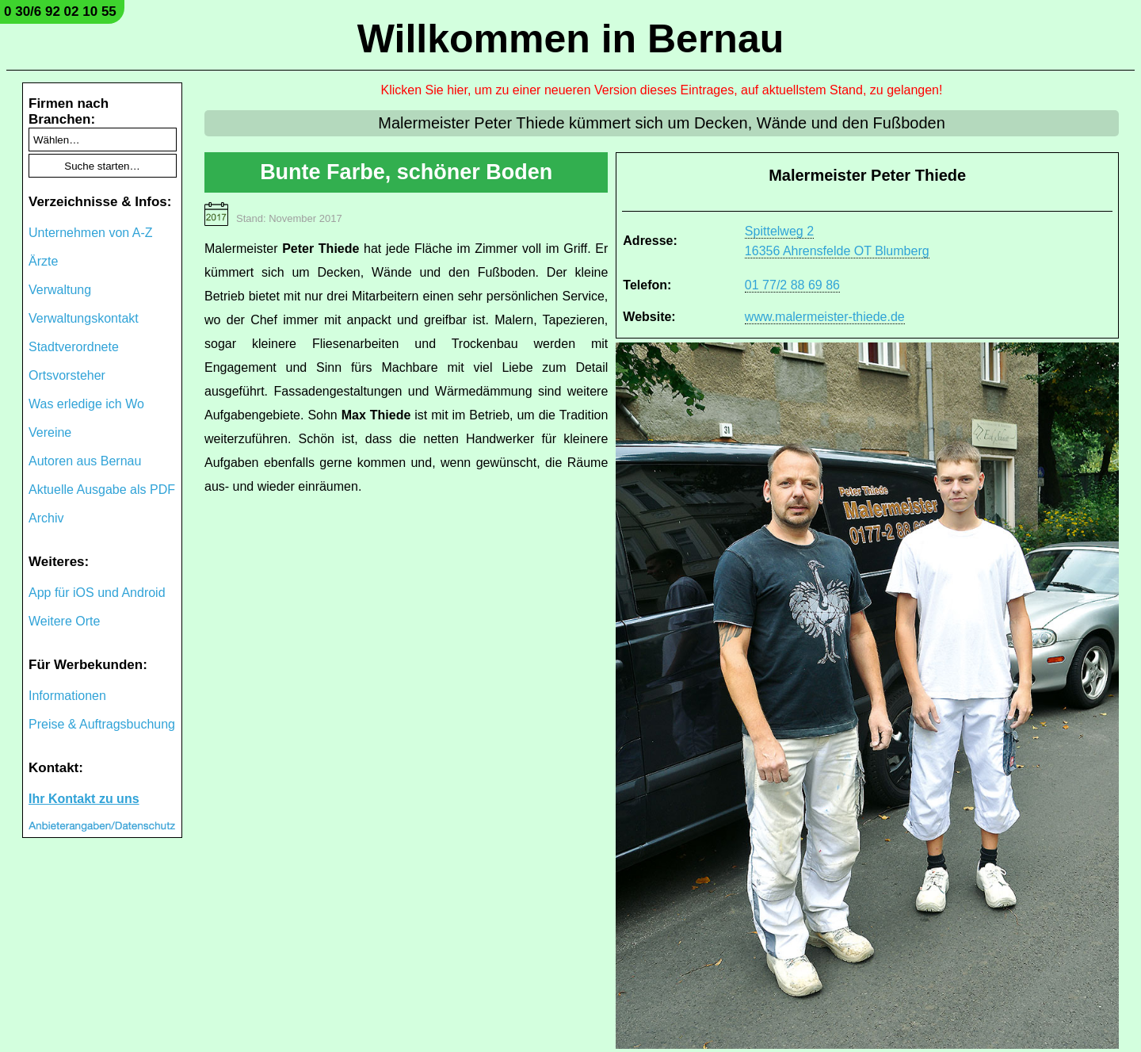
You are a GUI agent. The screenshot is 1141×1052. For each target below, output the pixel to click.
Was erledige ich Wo (86, 404)
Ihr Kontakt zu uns (84, 798)
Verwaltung (60, 289)
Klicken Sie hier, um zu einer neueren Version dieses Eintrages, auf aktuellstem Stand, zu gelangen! (662, 90)
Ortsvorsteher (67, 375)
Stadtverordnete (74, 347)
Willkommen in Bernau (570, 39)
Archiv (46, 518)
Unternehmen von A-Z (91, 232)
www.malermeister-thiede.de (825, 316)
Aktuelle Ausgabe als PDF (102, 489)
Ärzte (43, 261)
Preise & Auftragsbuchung (102, 724)
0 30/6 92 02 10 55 (60, 11)
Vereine (50, 432)
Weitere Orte (64, 621)
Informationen (67, 695)
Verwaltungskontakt (84, 318)
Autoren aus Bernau (85, 461)
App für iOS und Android (97, 592)
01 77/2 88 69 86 (792, 285)
